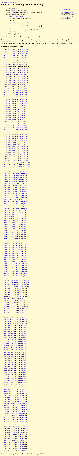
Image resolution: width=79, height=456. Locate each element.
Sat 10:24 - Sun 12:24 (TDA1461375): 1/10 (17, 407)
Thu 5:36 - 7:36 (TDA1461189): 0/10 (15, 126)
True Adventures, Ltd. (22, 22)
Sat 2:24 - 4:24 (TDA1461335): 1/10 (15, 335)
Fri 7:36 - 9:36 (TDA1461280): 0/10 (15, 261)
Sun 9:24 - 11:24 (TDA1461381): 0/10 (15, 418)
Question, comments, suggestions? (9, 454)
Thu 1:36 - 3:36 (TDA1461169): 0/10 (15, 87)
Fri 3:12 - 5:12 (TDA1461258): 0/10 (15, 228)
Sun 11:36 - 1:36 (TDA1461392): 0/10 (15, 436)
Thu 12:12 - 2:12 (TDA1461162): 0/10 (16, 76)
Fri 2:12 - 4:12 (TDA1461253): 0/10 (15, 218)
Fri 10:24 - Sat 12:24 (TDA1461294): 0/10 (16, 282)
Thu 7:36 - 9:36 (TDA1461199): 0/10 (15, 142)
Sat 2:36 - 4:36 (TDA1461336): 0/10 (15, 337)
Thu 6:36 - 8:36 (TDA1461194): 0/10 (15, 132)
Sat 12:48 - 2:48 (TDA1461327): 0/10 (15, 323)
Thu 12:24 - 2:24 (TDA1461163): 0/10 (16, 78)
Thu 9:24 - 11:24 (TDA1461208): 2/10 (16, 156)
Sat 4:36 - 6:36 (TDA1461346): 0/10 (15, 356)
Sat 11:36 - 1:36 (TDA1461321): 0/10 (15, 311)
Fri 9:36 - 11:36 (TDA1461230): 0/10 (15, 179)
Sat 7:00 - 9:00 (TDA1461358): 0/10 (15, 377)
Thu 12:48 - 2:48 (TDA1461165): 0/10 (16, 82)
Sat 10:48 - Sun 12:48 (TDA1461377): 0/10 (17, 412)
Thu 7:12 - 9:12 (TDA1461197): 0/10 (15, 138)
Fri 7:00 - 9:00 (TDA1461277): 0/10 (15, 257)
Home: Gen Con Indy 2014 (8, 2)
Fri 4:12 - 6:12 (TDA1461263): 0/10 (15, 237)
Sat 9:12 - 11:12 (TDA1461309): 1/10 (15, 290)
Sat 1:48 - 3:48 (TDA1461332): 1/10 (15, 329)
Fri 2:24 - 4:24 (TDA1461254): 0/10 (15, 220)
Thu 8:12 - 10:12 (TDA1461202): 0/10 (16, 148)
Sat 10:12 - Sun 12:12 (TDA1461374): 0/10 (17, 405)
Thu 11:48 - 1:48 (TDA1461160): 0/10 (16, 72)
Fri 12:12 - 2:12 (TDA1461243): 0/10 (15, 202)
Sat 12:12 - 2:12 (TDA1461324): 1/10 (15, 317)
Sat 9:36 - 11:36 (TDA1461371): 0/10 (15, 399)
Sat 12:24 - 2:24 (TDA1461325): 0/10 (15, 319)
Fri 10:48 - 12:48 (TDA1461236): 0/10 (15, 191)
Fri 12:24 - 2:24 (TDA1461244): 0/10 (15, 204)
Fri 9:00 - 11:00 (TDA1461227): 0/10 (15, 173)
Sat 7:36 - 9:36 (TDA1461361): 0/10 (15, 383)
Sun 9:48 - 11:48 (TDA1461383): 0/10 (15, 422)
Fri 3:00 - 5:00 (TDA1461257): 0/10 (15, 226)
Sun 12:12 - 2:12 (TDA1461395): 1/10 (15, 442)
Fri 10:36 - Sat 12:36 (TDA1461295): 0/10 (16, 284)
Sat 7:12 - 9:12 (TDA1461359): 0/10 (15, 379)
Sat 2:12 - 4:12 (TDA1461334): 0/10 (15, 333)
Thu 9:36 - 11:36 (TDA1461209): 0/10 (16, 159)
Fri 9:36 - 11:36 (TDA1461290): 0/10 (15, 274)
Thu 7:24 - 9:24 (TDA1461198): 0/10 (15, 140)
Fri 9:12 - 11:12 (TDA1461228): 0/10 (15, 175)
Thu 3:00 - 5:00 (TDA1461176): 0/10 (15, 101)
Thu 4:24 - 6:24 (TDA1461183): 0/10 (15, 113)
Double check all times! (70, 14)
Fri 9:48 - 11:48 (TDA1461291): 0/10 (15, 276)
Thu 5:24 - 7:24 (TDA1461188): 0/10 (15, 124)
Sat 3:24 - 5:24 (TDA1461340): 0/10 (15, 346)
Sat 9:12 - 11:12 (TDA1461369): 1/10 (15, 395)
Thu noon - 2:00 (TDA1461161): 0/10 (15, 74)
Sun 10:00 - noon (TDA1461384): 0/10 (15, 424)
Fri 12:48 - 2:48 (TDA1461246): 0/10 (15, 208)
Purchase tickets (66, 9)
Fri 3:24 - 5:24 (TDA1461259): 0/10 (15, 231)
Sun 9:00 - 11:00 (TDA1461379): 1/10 (15, 414)
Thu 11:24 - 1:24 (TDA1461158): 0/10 (16, 68)
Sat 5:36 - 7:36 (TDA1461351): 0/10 (15, 366)
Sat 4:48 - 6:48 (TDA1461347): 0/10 (15, 358)
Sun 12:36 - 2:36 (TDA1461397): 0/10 (15, 446)
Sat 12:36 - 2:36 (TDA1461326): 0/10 (15, 321)
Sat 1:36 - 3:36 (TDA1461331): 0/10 (15, 327)
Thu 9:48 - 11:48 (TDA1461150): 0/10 (16, 58)
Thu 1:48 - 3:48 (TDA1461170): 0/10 (15, 89)
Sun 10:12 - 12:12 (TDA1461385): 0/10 (16, 426)
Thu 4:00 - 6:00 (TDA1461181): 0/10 (15, 109)
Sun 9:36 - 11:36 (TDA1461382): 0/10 (15, 420)
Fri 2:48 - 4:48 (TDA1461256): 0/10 (15, 224)
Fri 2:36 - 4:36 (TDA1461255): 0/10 (15, 222)
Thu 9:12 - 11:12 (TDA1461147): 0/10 (16, 52)
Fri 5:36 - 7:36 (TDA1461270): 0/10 (15, 249)
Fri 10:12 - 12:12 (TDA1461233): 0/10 (15, 185)
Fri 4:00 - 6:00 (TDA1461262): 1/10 (15, 235)
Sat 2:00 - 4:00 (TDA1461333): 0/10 (15, 331)
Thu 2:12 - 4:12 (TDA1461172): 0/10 (15, 93)
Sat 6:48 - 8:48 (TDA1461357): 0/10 (15, 375)
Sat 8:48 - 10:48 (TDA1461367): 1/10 (15, 391)
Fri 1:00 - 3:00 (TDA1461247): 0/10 (15, 210)
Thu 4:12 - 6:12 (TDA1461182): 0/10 (15, 111)
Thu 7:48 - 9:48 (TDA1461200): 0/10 (15, 144)
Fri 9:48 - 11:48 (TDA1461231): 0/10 (15, 181)
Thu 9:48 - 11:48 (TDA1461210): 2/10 (16, 161)
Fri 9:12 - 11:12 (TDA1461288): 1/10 (15, 270)
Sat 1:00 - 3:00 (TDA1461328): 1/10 (15, 325)
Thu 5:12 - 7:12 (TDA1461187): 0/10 (15, 122)
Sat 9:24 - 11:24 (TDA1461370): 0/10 (15, 397)
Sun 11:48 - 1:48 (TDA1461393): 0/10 (15, 438)
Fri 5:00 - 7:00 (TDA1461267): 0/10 (15, 245)
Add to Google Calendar (68, 17)
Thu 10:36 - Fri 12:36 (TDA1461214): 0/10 (17, 169)
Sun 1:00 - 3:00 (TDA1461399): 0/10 (15, 451)
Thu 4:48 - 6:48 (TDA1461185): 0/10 (15, 117)
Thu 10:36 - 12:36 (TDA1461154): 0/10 (16, 64)
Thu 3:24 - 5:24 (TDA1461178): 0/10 (15, 105)
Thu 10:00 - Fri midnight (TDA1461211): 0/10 (17, 163)
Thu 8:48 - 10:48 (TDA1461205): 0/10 (16, 150)
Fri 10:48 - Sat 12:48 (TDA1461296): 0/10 (16, 286)
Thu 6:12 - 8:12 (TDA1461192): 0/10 (15, 128)
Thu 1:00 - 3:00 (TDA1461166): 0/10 (15, 84)
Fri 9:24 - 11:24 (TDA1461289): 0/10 (15, 272)
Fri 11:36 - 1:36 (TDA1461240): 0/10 (15, 196)
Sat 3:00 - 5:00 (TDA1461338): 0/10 (15, 342)
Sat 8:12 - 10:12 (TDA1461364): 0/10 (15, 389)
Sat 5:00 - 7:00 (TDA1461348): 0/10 (15, 360)
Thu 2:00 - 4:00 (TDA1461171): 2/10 (15, 91)
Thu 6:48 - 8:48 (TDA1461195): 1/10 (15, 134)
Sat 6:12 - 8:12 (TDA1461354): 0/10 (15, 368)
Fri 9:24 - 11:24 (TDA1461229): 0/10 (15, 177)
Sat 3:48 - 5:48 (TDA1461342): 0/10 (15, 348)
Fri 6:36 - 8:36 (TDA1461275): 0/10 (15, 253)
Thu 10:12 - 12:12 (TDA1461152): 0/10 (16, 60)
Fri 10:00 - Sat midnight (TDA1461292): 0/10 (17, 278)
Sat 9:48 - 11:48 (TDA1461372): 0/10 (15, 401)
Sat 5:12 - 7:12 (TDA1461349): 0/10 (15, 362)
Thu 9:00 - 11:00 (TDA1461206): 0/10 (16, 152)
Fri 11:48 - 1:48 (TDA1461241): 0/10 (15, 198)
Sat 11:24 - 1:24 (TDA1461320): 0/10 (15, 309)
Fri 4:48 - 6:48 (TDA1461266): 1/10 (15, 243)
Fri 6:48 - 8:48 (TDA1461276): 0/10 (15, 255)
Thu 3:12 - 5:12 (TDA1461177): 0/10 (15, 103)
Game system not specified (17, 16)
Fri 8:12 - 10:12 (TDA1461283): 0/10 (15, 263)
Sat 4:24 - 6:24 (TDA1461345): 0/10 (15, 354)
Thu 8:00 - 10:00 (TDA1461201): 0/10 (16, 146)
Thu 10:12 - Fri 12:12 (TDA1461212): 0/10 (17, 165)
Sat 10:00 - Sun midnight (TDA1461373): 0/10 (17, 403)
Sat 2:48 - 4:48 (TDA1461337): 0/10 (15, 340)
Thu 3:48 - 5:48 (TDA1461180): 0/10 (15, 107)
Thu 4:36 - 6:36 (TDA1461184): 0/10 (15, 115)
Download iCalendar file (67, 12)
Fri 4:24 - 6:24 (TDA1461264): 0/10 (15, 239)
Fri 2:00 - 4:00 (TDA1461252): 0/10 (15, 216)
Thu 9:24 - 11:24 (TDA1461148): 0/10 (16, 54)
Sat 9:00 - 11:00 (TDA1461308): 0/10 (15, 288)
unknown (13, 22)
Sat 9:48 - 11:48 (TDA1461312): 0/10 (15, 296)
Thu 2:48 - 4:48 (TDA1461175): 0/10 (15, 99)
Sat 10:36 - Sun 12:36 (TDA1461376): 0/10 (17, 409)
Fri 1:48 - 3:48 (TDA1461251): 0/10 (15, 214)
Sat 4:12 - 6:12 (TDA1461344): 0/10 (15, 352)
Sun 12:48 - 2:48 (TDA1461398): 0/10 (15, 448)
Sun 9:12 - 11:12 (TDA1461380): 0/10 (15, 416)
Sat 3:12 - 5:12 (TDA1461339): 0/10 (15, 344)
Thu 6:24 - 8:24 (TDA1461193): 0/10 (15, 130)
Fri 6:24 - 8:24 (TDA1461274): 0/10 (15, 251)
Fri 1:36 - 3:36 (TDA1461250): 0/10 (15, 212)
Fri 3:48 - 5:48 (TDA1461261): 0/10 (15, 233)
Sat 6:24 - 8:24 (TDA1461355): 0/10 (15, 370)
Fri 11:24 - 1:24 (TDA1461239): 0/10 (15, 193)
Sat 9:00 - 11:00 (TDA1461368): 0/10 (15, 393)
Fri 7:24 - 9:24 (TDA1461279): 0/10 (15, 259)
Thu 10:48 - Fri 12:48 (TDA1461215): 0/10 (17, 171)
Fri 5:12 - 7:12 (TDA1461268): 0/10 (15, 247)
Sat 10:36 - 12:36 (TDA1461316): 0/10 (16, 305)
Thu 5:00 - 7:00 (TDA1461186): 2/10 (15, 119)
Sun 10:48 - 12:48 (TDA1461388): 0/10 (16, 432)
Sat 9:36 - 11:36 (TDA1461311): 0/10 (15, 294)
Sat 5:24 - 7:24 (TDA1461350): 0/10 (15, 364)
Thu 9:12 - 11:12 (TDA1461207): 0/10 (16, 154)
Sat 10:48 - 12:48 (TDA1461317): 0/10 (16, 307)
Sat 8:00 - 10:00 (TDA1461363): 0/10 (15, 387)
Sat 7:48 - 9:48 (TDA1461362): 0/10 (15, 385)
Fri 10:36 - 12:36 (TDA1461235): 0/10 (15, 189)
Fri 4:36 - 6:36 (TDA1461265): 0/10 (15, 241)
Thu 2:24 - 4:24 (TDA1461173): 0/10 (15, 95)
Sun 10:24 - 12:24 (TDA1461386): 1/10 (16, 428)
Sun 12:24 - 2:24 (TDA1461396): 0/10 (15, 444)
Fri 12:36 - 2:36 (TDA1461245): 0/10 (15, 206)
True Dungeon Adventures (17, 14)
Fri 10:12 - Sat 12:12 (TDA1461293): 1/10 (16, 280)
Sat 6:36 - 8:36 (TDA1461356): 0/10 (15, 372)
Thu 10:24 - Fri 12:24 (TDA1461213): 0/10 (17, 167)
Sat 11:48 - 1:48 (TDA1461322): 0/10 (15, 313)
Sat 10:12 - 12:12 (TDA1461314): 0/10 (16, 300)
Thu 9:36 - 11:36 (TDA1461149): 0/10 (16, 56)
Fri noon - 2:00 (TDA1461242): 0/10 (14, 200)
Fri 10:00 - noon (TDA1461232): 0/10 (15, 183)
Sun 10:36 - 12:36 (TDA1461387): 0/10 (16, 430)
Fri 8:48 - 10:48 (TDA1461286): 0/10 (15, 266)
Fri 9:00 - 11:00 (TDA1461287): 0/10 (15, 268)
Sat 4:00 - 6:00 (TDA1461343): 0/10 (15, 350)
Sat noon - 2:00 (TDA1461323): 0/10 (15, 315)
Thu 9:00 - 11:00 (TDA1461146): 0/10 (16, 50)
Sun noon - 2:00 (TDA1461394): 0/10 (15, 440)
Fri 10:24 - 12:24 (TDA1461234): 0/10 (15, 187)
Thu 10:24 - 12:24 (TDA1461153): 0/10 (16, 62)
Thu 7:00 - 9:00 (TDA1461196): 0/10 (15, 136)
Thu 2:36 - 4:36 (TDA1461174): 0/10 (15, 97)
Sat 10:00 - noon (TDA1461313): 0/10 (15, 298)
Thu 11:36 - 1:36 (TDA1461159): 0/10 (16, 70)
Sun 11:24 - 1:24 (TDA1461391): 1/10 (15, 434)
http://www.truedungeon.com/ (18, 10)
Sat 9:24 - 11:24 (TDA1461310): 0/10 (15, 292)
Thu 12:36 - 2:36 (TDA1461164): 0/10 (16, 80)
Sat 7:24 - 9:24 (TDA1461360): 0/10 (15, 381)
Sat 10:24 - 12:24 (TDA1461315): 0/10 (16, 302)
